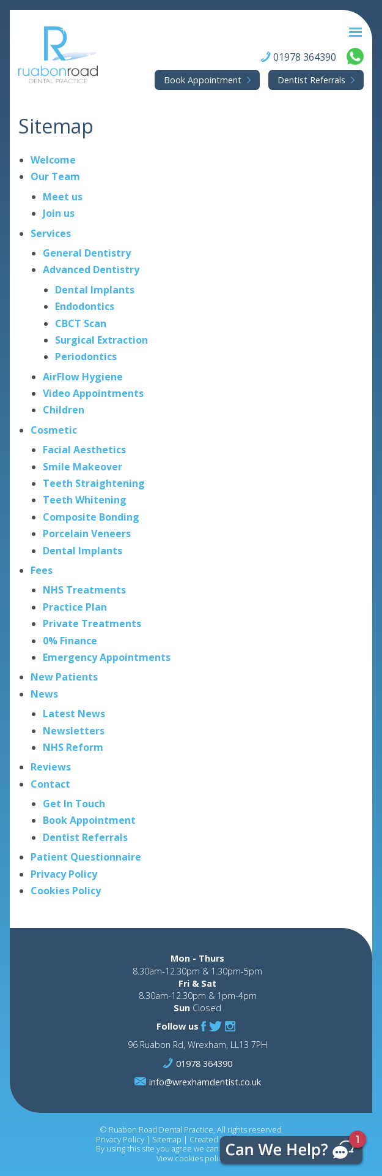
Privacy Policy (64, 874)
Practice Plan (75, 607)
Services (51, 233)
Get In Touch (74, 803)
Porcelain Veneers (87, 533)
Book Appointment (89, 820)
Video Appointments (93, 393)
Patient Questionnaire (86, 857)
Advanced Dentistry (91, 269)
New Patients (64, 677)
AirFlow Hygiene (83, 376)
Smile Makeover (82, 466)
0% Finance (70, 640)
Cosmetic (54, 430)
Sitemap (167, 1139)
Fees (42, 570)
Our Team (55, 176)
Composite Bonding (91, 517)
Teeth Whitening (85, 500)
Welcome (53, 160)
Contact (50, 784)
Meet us (63, 196)
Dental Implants (94, 289)
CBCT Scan (80, 323)
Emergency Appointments (107, 657)
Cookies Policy (66, 890)
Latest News (74, 713)
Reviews (51, 767)
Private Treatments (92, 623)
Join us (59, 213)
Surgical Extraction (101, 340)
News (44, 694)
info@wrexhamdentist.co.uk (205, 1082)
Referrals (311, 80)
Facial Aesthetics (84, 449)
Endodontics (84, 306)
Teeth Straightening (94, 483)
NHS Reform (73, 747)
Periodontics (86, 356)
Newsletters (74, 730)
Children (63, 410)
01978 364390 (304, 57)
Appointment (202, 80)
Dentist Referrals (85, 837)
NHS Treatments (84, 590)
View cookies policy (191, 1158)
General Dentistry (87, 253)
